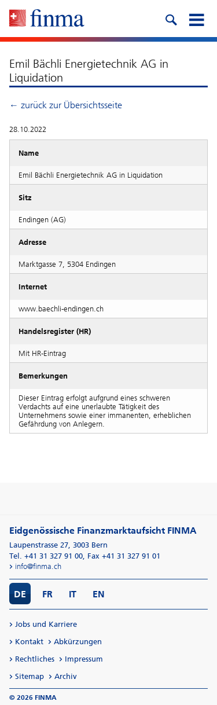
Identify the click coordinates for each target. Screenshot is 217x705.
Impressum (84, 659)
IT (72, 594)
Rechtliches (34, 659)
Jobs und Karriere (46, 624)
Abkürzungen (78, 641)
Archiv (65, 676)
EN (99, 594)
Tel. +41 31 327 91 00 (46, 556)
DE (20, 594)
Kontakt (29, 641)
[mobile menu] (196, 18)
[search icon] (170, 18)
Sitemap (29, 676)
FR (47, 594)
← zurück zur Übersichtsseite (65, 105)
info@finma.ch (38, 566)
